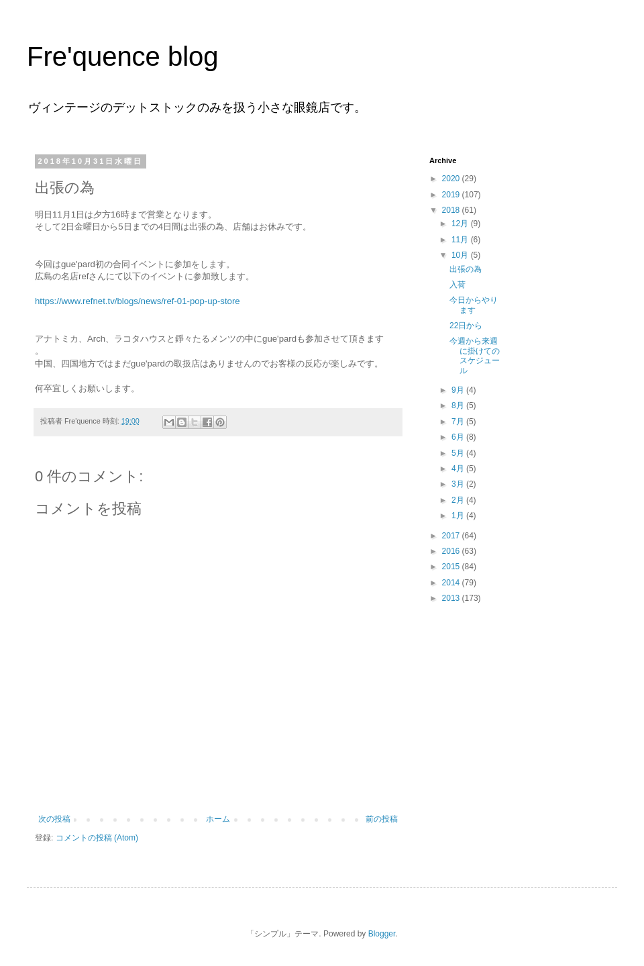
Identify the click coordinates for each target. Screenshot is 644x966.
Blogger (382, 933)
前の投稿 (382, 819)
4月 (458, 468)
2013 (452, 598)
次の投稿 (54, 819)
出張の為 (465, 269)
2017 (452, 535)
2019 (452, 194)
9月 (458, 390)
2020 (452, 178)
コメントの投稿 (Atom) (97, 837)
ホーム (218, 819)
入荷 (457, 284)
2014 (452, 582)
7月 (458, 421)
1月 (458, 515)
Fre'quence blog (123, 56)
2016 (452, 551)
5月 (458, 453)
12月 (461, 223)
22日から (465, 325)
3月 (458, 484)
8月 (458, 405)
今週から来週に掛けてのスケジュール (474, 355)
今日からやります (473, 304)
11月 (461, 239)
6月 (458, 437)
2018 (452, 210)
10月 (461, 255)
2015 (452, 566)
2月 (458, 500)
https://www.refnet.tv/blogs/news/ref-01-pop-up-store (137, 301)
